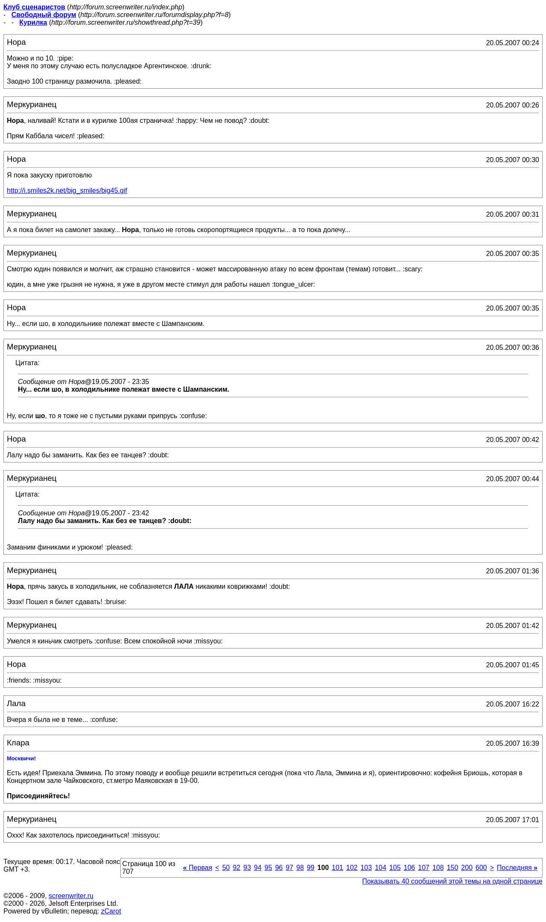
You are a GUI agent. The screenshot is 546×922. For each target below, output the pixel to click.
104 (380, 867)
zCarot (111, 911)
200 (467, 867)
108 (438, 867)
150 (452, 867)
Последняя (517, 867)
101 (337, 867)
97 (289, 867)
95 (268, 867)
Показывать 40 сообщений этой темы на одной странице (452, 881)
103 (366, 867)
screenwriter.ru (71, 895)
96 (279, 867)
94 (257, 867)
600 (481, 867)
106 (409, 867)
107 (424, 867)
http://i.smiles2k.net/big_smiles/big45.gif (67, 190)
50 (226, 867)
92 (237, 867)
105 (395, 867)
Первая (197, 867)
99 (310, 867)
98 (300, 867)
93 (247, 867)
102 (351, 867)
